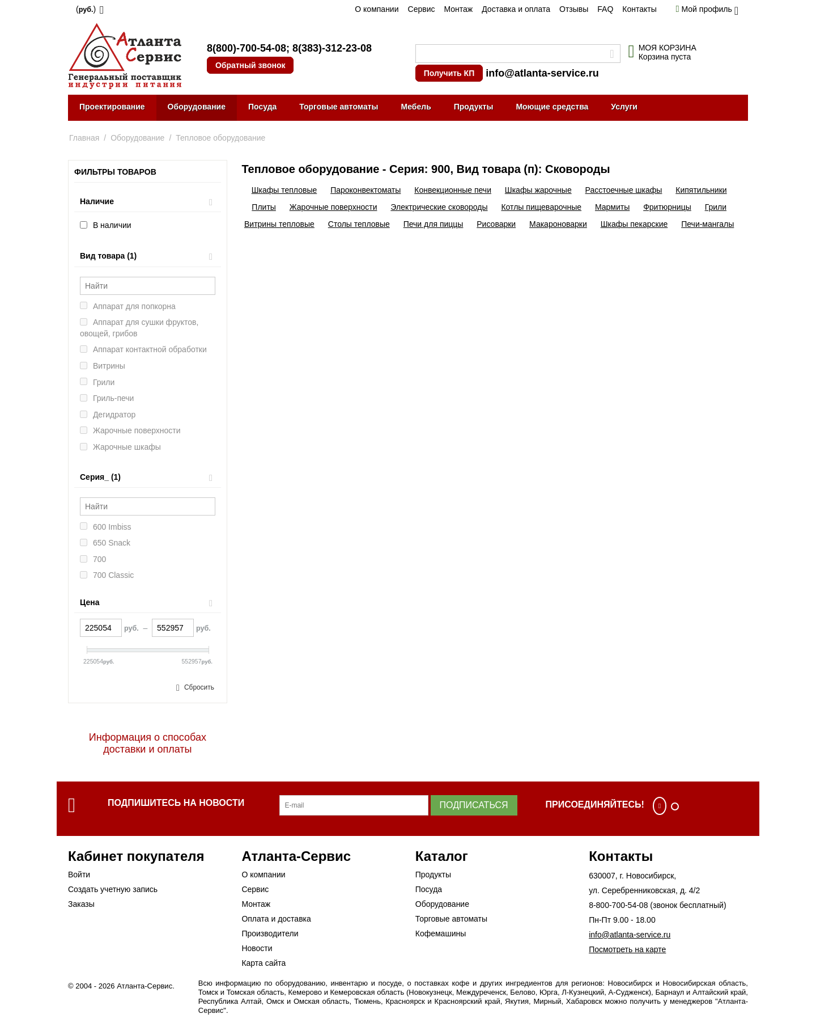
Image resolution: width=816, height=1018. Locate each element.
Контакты (639, 9)
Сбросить (199, 687)
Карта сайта (263, 963)
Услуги (624, 106)
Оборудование (197, 106)
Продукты (474, 106)
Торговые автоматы (338, 106)
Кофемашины (440, 933)
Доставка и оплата (516, 9)
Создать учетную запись (113, 889)
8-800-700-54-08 (618, 905)
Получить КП (449, 73)
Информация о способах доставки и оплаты (147, 743)
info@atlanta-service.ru (542, 73)
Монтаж (458, 9)
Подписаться (474, 805)
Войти (79, 874)
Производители (269, 933)
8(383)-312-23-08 (332, 48)
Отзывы (573, 9)
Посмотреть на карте (627, 949)
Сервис (421, 9)
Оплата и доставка (276, 918)
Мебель (416, 106)
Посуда (262, 106)
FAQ (605, 9)
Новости (256, 948)
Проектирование (112, 106)
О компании (376, 9)
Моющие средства (552, 106)
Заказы (81, 904)
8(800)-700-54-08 (246, 48)
